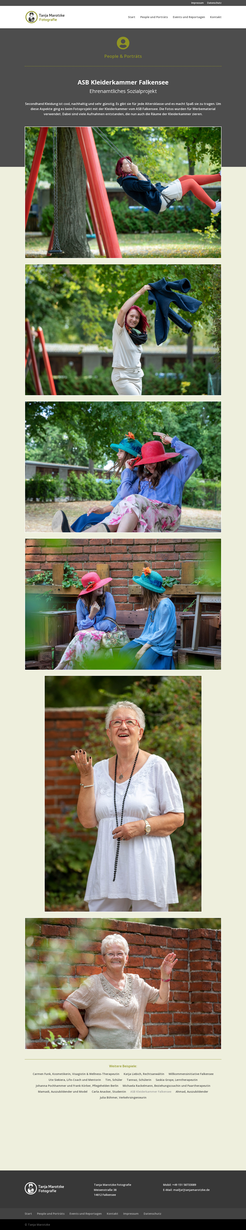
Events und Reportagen (189, 17)
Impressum (197, 3)
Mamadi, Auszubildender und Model (62, 1091)
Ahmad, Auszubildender (192, 1091)
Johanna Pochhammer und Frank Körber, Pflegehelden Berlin (77, 1086)
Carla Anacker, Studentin (109, 1091)
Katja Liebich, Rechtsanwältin (144, 1074)
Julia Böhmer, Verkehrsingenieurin (123, 1097)
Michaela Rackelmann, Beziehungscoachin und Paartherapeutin (166, 1086)
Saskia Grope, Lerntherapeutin (177, 1080)
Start (131, 17)
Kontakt (215, 17)
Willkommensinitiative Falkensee (191, 1074)
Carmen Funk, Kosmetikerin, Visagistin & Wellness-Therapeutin (76, 1074)
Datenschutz (214, 3)
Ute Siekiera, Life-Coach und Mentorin (75, 1080)
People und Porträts (154, 17)
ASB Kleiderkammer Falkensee (150, 1091)
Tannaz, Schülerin (139, 1080)
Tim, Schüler (113, 1080)
